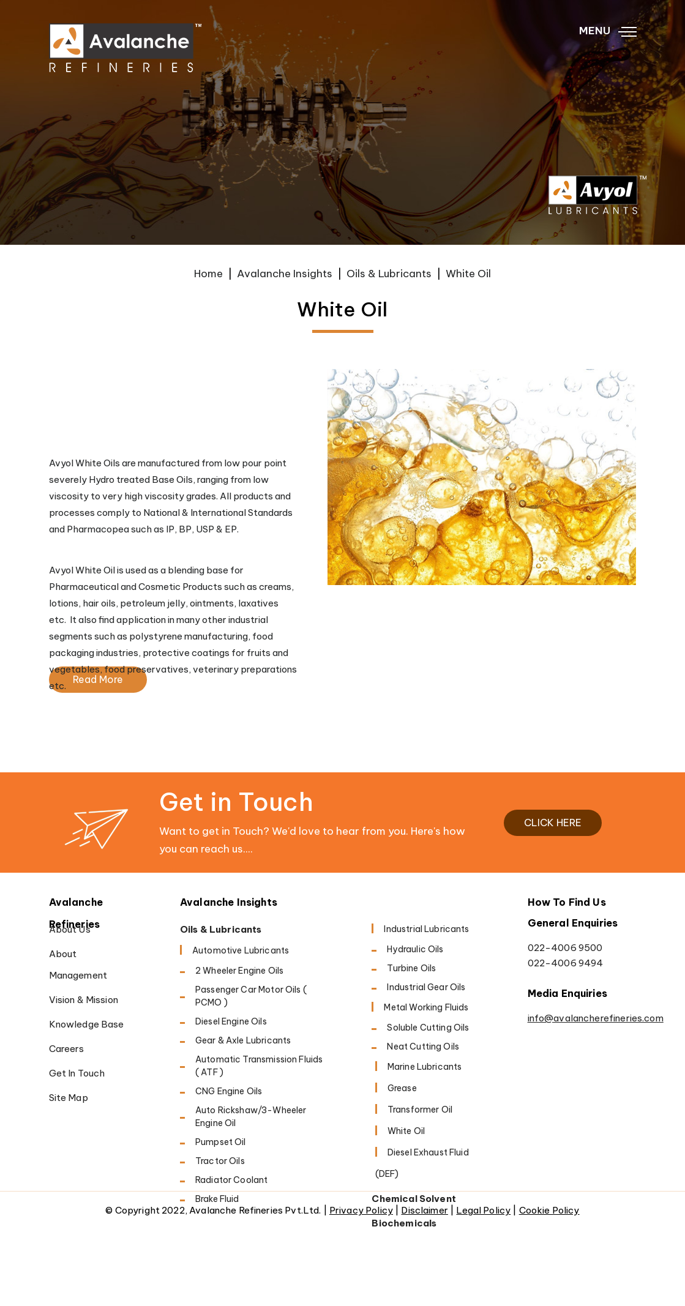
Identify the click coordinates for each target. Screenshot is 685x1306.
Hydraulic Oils (415, 949)
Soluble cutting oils (428, 1027)
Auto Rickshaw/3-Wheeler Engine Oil (250, 1117)
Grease (402, 1088)
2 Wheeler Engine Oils (239, 970)
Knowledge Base (86, 1024)
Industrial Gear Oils (426, 987)
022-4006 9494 (566, 963)
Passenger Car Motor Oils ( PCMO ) (251, 996)
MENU (608, 31)
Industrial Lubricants (426, 929)
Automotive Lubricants (240, 950)
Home (208, 273)
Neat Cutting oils (423, 1046)
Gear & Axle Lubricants (243, 1040)
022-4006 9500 (565, 947)
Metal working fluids (426, 1007)
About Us (70, 929)
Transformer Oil (419, 1109)
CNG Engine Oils (228, 1091)
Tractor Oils (220, 1160)
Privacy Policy (361, 1210)
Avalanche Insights (284, 273)
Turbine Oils (411, 968)
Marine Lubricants (424, 1066)
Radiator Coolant (231, 1179)
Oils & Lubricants (389, 273)
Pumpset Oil (220, 1141)
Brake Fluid (217, 1198)
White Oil (406, 1130)
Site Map (68, 1097)
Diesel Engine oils (231, 1021)
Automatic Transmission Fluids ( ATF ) (259, 1066)
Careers (66, 1048)
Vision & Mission (83, 1000)
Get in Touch (77, 1073)
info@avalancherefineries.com (582, 1018)
